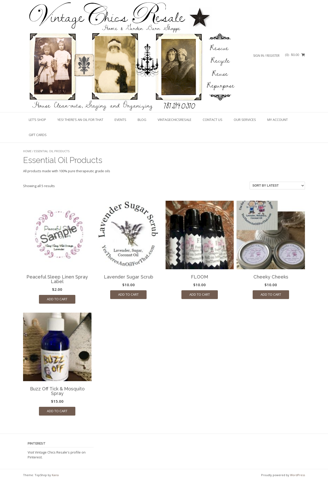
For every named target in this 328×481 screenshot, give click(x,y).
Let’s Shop (37, 119)
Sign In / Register (266, 55)
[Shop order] (277, 185)
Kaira (55, 475)
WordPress (297, 475)
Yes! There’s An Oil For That (80, 119)
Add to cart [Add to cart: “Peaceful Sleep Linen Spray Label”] (57, 299)
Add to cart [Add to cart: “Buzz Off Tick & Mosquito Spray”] (57, 411)
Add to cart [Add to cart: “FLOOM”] (199, 294)
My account (277, 119)
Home (27, 151)
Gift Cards (38, 134)
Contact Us (212, 119)
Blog (142, 119)
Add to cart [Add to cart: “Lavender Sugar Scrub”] (128, 294)
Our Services (245, 119)
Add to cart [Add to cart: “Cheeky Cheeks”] (271, 294)
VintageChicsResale (174, 119)
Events (120, 119)
